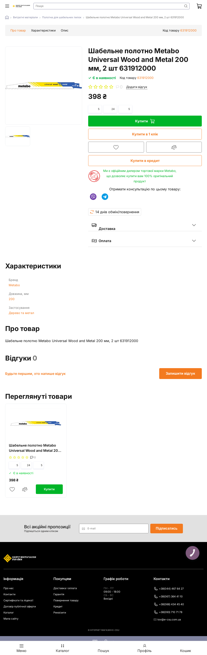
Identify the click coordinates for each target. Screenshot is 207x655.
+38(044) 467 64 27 (169, 589)
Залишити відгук (180, 373)
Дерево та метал (21, 313)
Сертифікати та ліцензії (18, 600)
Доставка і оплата (65, 588)
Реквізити (59, 612)
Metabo (14, 285)
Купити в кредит (144, 160)
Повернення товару (66, 600)
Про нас (8, 588)
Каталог (8, 612)
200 (12, 299)
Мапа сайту (10, 618)
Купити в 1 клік (144, 134)
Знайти (186, 6)
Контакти (9, 594)
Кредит (58, 606)
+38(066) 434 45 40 (169, 604)
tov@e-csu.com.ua (167, 619)
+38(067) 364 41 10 (168, 596)
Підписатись (166, 528)
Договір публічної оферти (19, 606)
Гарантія (58, 594)
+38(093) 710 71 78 (168, 612)
